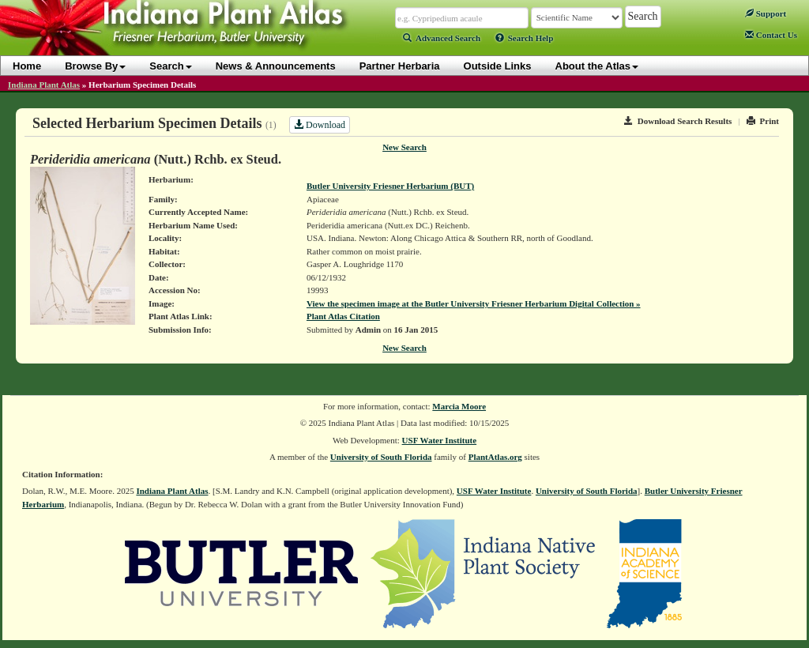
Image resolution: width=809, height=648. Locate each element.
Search (170, 66)
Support (765, 13)
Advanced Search (441, 38)
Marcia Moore (459, 406)
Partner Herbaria (399, 66)
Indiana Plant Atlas (44, 84)
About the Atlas (597, 66)
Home (27, 66)
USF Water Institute (439, 440)
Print (763, 121)
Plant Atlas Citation (343, 316)
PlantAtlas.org (495, 457)
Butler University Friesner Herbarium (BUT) (390, 185)
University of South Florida (381, 457)
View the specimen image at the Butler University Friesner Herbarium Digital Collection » (474, 303)
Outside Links (498, 66)
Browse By (95, 66)
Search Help (524, 38)
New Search (404, 147)
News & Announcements (276, 66)
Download (319, 124)
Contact (771, 35)
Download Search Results (678, 121)
